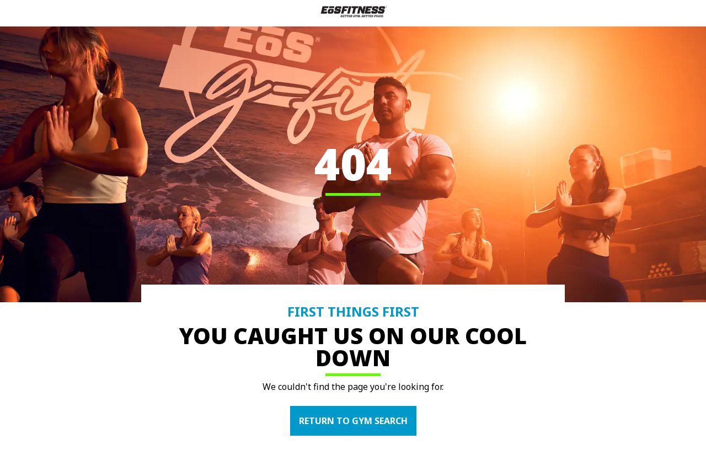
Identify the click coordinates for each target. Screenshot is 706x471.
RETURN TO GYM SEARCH (353, 421)
